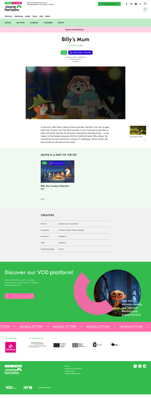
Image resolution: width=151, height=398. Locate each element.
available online (80, 52)
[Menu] (145, 3)
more (43, 199)
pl (140, 4)
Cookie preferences (72, 374)
